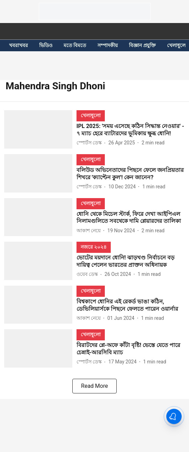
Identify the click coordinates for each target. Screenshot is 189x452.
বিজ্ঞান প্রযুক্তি (142, 45)
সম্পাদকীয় (107, 45)
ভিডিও (45, 45)
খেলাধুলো (177, 45)
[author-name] (90, 142)
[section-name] (91, 115)
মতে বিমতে (75, 45)
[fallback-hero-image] (40, 129)
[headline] (131, 130)
